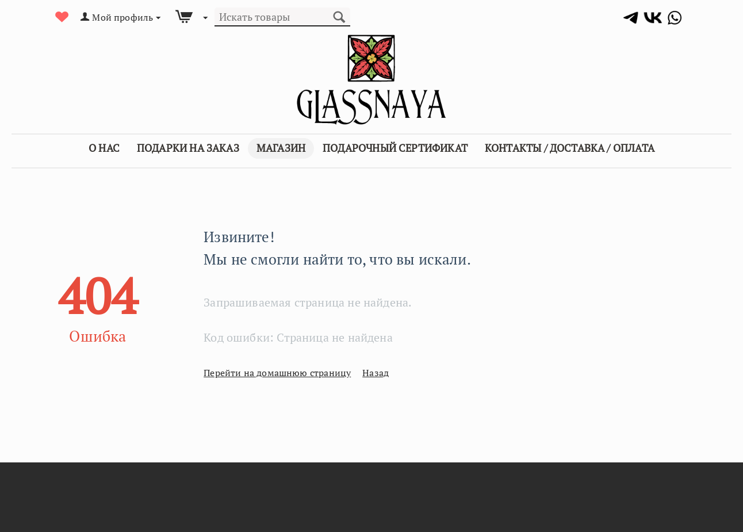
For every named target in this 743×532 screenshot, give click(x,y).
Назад (356, 373)
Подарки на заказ (188, 148)
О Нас (104, 148)
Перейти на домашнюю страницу (269, 373)
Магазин (280, 148)
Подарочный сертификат (395, 148)
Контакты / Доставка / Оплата (569, 148)
